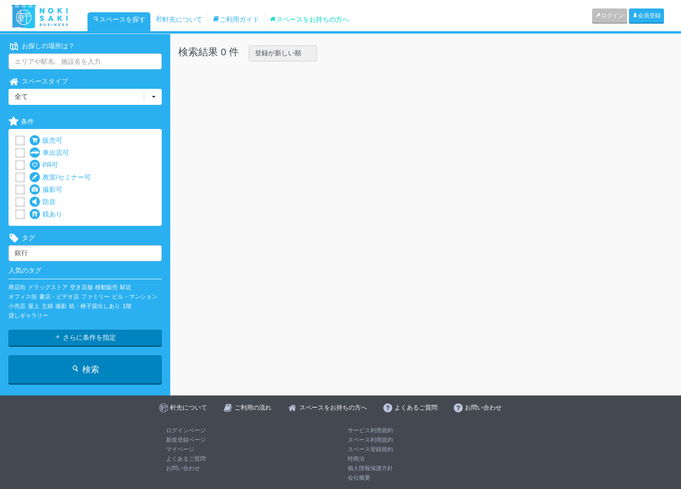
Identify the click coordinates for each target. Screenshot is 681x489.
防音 (42, 202)
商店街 (17, 287)
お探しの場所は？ (42, 46)
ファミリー (95, 296)
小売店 (17, 306)
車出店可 (49, 153)
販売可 (45, 141)
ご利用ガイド (236, 19)
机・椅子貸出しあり (94, 306)
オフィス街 (23, 296)
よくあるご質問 (186, 458)
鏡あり (45, 214)
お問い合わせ (183, 468)
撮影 (61, 306)
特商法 (356, 458)
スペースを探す (119, 19)
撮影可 (45, 190)
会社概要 (359, 477)
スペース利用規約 (370, 440)
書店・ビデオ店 (59, 296)
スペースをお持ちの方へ (309, 19)
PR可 (43, 165)
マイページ (180, 449)
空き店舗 (81, 287)
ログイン (609, 15)
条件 (21, 121)
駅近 (125, 287)
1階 (126, 306)
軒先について (179, 19)
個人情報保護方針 (370, 468)
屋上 (33, 306)
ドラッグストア (48, 287)
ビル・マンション (134, 296)
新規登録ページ (186, 440)
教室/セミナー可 (60, 177)
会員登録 (646, 15)
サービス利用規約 (370, 430)
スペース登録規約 (370, 449)
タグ (22, 237)
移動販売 (106, 287)
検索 (85, 369)
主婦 (47, 306)
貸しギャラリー (28, 315)
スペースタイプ (38, 81)
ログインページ (186, 430)
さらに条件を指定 (85, 337)
